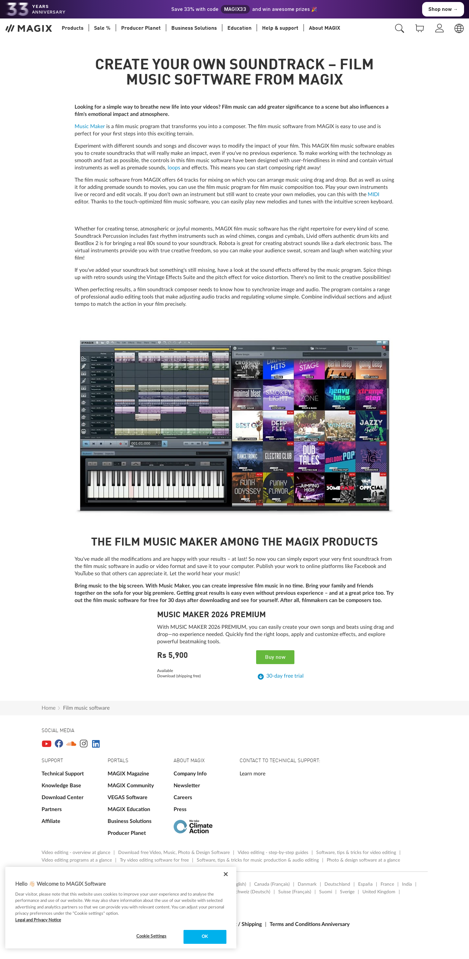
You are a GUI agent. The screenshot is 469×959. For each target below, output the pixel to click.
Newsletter (187, 785)
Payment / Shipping (239, 924)
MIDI (373, 194)
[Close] (225, 874)
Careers (183, 797)
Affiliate (51, 821)
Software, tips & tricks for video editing (356, 852)
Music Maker (90, 126)
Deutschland (337, 884)
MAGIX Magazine (128, 773)
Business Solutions (129, 821)
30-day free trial (285, 676)
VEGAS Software (128, 797)
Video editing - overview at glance (77, 852)
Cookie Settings (151, 936)
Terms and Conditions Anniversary (310, 924)
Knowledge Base (61, 785)
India (407, 884)
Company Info (190, 773)
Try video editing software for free (155, 860)
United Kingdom (378, 892)
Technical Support (63, 773)
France (387, 884)
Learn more (252, 773)
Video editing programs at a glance (77, 860)
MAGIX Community (131, 785)
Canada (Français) (272, 884)
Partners (52, 809)
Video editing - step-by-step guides (274, 852)
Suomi (325, 892)
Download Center (63, 797)
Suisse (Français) (294, 892)
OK (205, 937)
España (365, 884)
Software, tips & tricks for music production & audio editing (258, 860)
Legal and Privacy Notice (38, 920)
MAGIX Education (129, 809)
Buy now (275, 657)
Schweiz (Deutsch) (251, 892)
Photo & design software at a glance (363, 860)
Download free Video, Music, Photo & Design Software (174, 852)
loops (174, 167)
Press (180, 809)
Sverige (347, 892)
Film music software (86, 708)
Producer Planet (127, 833)
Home (48, 708)
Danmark (307, 884)
